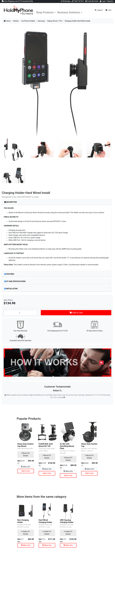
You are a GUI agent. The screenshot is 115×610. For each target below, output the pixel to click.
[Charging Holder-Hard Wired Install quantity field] (20, 312)
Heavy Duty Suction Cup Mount (25, 445)
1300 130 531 (78, 1)
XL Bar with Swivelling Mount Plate (67, 446)
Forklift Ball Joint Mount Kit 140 (46, 445)
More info (25, 467)
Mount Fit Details (26, 454)
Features (9, 274)
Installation (10, 289)
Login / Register (106, 1)
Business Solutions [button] (68, 12)
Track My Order (91, 1)
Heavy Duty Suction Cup (89, 445)
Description (10, 202)
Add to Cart (76, 312)
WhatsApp (65, 1)
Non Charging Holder (23, 521)
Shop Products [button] (44, 12)
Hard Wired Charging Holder (45, 521)
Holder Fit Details (26, 533)
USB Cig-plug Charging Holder (67, 521)
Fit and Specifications (15, 281)
